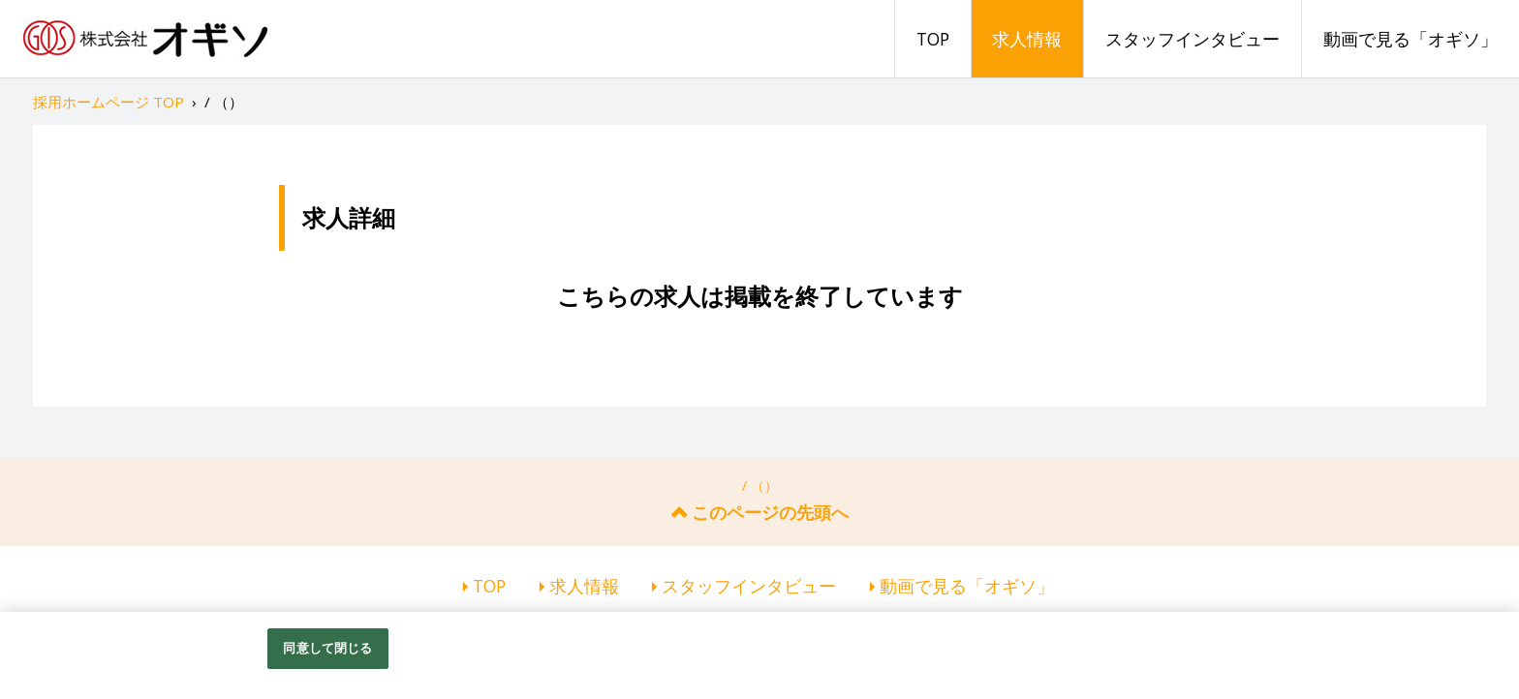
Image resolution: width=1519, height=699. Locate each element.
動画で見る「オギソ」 (1410, 38)
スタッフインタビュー (1192, 38)
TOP (932, 38)
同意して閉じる (327, 647)
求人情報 (1027, 38)
